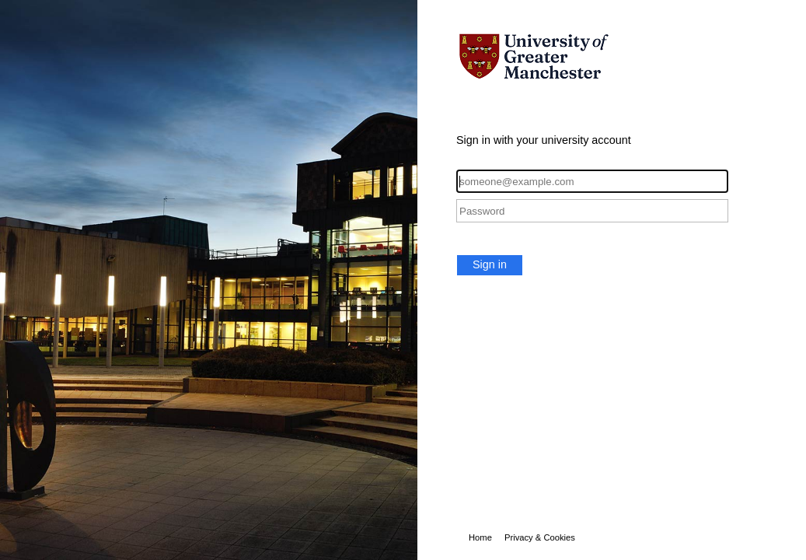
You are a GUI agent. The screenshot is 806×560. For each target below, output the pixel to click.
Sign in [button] (490, 264)
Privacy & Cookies (539, 537)
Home (480, 537)
